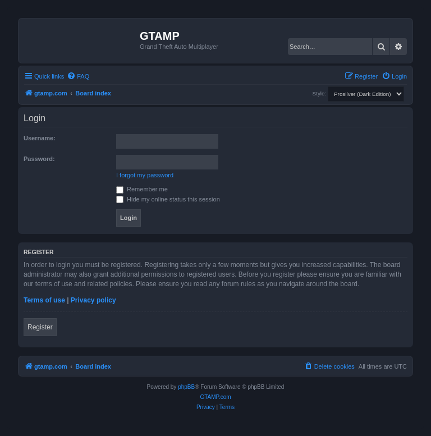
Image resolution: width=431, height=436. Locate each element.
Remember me (142, 189)
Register (40, 327)
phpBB (186, 387)
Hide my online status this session (168, 199)
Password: (39, 158)
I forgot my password (144, 175)
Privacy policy (93, 300)
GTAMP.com (215, 397)
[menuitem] (78, 76)
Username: (40, 138)
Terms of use (44, 300)
